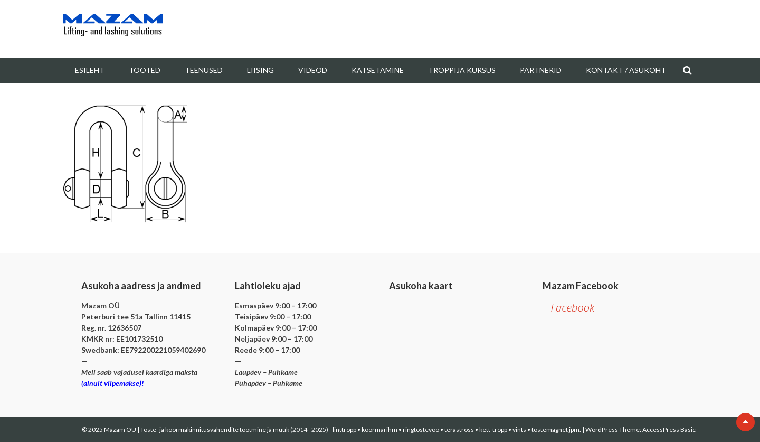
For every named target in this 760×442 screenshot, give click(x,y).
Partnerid (541, 69)
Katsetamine (378, 69)
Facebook (572, 307)
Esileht (89, 69)
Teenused (204, 69)
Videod (312, 69)
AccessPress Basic (669, 430)
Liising (260, 69)
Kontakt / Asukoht (626, 69)
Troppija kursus (462, 69)
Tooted (144, 69)
